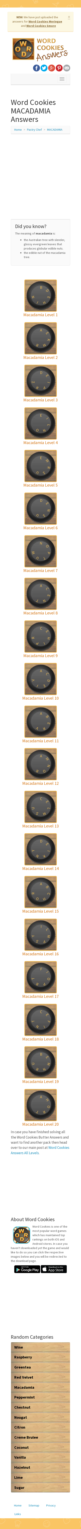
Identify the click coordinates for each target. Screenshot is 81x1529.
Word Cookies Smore (41, 26)
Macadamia (24, 1387)
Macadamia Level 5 (40, 485)
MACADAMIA (54, 130)
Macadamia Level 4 (40, 442)
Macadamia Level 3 (40, 399)
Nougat (20, 1417)
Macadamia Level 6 (40, 527)
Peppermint (24, 1397)
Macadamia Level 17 (40, 996)
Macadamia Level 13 (40, 826)
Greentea (22, 1367)
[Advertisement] (40, 179)
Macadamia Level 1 (40, 314)
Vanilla (20, 1457)
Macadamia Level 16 (40, 953)
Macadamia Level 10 (40, 698)
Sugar (19, 1487)
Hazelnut (22, 1467)
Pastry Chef (34, 130)
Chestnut (22, 1407)
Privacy (51, 1505)
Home (18, 130)
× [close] (69, 17)
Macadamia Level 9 (40, 655)
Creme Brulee (26, 1437)
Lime (18, 1477)
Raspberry (23, 1357)
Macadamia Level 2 (40, 357)
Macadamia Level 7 (40, 570)
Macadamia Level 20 (40, 1124)
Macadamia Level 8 (40, 613)
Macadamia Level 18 (40, 1039)
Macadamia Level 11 (40, 740)
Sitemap (34, 1505)
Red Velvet (23, 1377)
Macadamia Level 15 (40, 911)
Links (17, 1514)
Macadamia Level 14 (40, 868)
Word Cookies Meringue (45, 21)
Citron (19, 1427)
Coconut (21, 1447)
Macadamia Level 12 (40, 783)
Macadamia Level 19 (40, 1081)
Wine (18, 1347)
